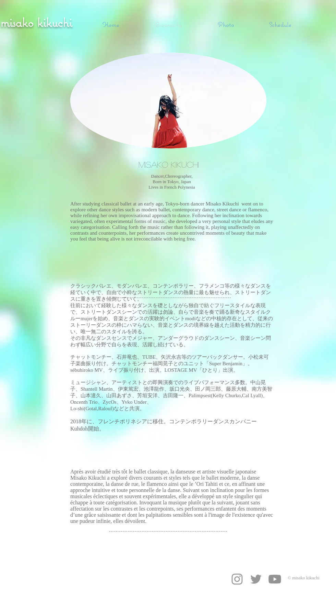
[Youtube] (274, 579)
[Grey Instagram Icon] (237, 579)
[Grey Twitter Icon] (256, 579)
